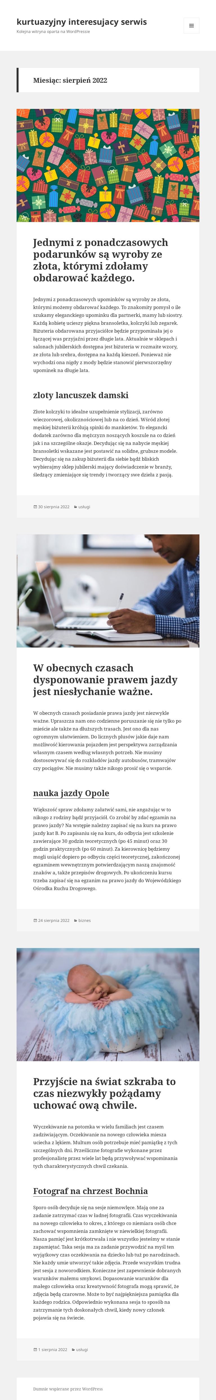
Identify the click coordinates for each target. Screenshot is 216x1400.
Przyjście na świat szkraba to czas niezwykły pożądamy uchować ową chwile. (104, 1093)
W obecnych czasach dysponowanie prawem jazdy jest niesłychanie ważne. (105, 679)
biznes (84, 920)
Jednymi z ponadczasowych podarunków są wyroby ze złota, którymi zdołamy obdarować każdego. (100, 260)
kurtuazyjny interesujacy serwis (82, 21)
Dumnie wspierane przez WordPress (68, 1389)
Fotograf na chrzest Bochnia (90, 1190)
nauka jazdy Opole (71, 792)
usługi (84, 506)
